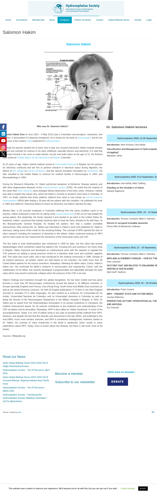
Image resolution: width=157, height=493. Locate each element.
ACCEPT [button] (143, 489)
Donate (137, 20)
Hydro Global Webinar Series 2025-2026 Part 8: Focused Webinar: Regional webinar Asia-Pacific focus (26, 380)
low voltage (18, 171)
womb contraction (36, 171)
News (52, 20)
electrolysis (92, 171)
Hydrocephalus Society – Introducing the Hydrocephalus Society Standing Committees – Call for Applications (25, 398)
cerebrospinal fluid (65, 214)
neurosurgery (84, 138)
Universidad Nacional (65, 164)
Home (8, 20)
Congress (64, 20)
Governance (21, 20)
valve (29, 141)
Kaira (19, 412)
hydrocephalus (53, 141)
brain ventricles (25, 191)
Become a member (69, 373)
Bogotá (56, 157)
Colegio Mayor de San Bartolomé (33, 157)
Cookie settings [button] (128, 488)
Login (149, 20)
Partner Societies (82, 20)
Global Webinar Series (119, 20)
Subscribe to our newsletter (75, 382)
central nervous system (54, 187)
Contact (99, 20)
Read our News (14, 356)
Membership (38, 20)
